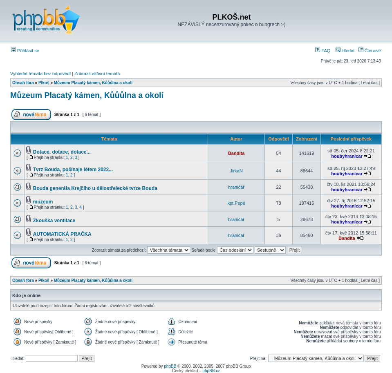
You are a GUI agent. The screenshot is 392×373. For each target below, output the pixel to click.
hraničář (236, 187)
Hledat (345, 50)
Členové (369, 50)
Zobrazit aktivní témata (97, 73)
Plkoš (43, 82)
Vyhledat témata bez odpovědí (40, 73)
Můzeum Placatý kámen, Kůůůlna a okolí (93, 82)
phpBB (170, 366)
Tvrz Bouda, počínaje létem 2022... (73, 169)
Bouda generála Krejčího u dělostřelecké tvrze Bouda (95, 188)
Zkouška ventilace (54, 220)
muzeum (43, 202)
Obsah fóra (23, 82)
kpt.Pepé (236, 203)
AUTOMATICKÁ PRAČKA (62, 234)
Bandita (236, 153)
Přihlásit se (25, 50)
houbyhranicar (346, 156)
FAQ (322, 50)
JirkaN (236, 170)
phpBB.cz (211, 371)
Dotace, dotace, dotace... (62, 152)
